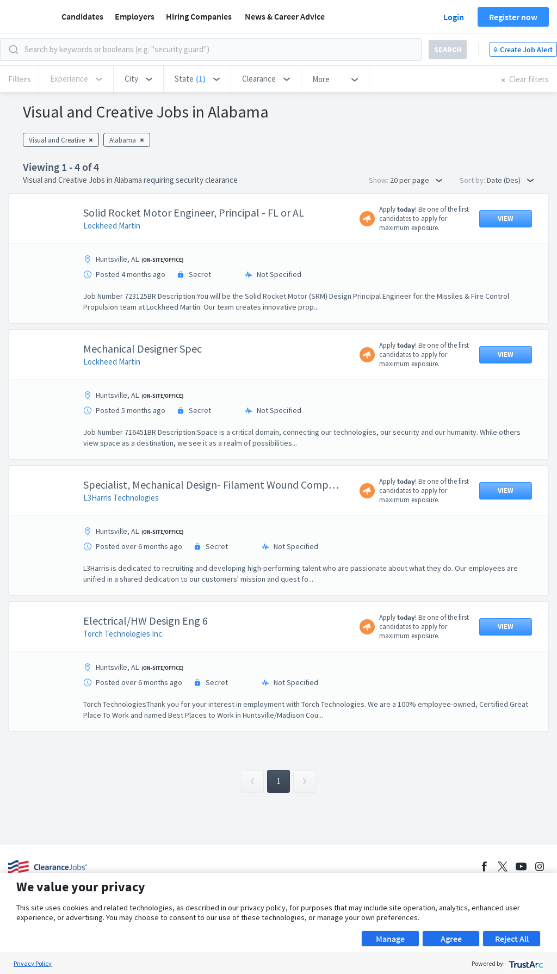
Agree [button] (451, 938)
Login (453, 16)
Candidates (82, 16)
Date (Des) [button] (510, 180)
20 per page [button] (416, 180)
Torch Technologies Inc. (123, 633)
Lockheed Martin (111, 225)
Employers (134, 16)
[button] (138, 79)
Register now (513, 16)
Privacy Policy (33, 963)
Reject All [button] (512, 938)
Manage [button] (390, 938)
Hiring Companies (199, 16)
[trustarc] (525, 963)
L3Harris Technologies (121, 497)
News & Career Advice (285, 16)
